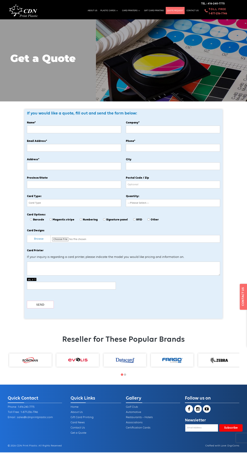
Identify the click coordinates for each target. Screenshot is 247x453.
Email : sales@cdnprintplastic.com (30, 418)
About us (92, 11)
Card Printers (130, 11)
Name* (31, 123)
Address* (33, 159)
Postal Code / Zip (137, 178)
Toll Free (217, 9)
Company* (133, 123)
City (128, 159)
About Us (77, 413)
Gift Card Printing (154, 11)
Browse (39, 239)
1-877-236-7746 (218, 13)
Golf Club (132, 407)
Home (75, 407)
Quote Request (175, 11)
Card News (78, 423)
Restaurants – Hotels (139, 418)
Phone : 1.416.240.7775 (21, 407)
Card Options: (36, 215)
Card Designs (36, 231)
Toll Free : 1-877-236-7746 (23, 413)
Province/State (37, 178)
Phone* (130, 141)
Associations (134, 423)
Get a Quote (78, 433)
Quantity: (132, 196)
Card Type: (34, 196)
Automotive (133, 413)
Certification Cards (138, 428)
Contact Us (193, 11)
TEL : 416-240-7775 (213, 3)
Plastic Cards (108, 11)
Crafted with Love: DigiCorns (222, 446)
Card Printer (35, 251)
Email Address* (37, 141)
